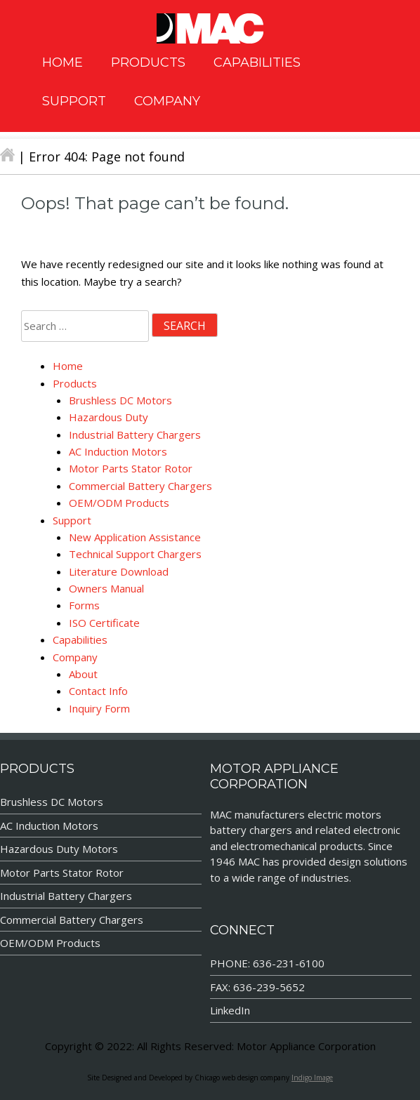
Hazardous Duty (108, 417)
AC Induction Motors (118, 451)
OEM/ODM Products (119, 503)
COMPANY (167, 101)
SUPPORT (74, 101)
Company (75, 657)
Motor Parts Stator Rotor (130, 468)
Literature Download (119, 571)
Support (72, 520)
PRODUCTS (148, 62)
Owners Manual (106, 588)
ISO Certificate (104, 623)
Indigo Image (312, 1077)
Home (68, 366)
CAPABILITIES (257, 62)
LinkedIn (230, 1010)
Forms (84, 605)
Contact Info (98, 691)
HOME (62, 62)
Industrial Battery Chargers (135, 435)
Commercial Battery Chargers (140, 486)
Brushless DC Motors (120, 400)
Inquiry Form (99, 708)
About (83, 674)
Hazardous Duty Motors (59, 849)
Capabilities (80, 639)
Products (75, 383)
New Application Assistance (135, 537)
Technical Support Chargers (135, 554)
